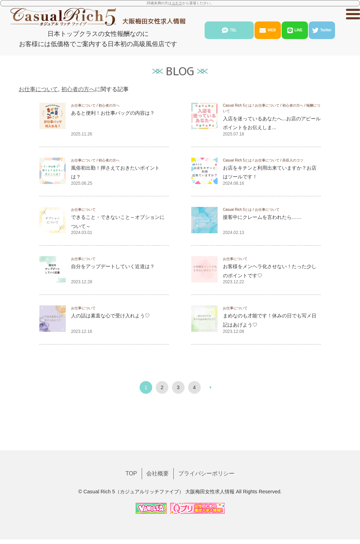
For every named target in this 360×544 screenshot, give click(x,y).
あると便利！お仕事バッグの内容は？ (113, 113)
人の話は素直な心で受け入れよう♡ (110, 315)
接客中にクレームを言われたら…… (262, 217)
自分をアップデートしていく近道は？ (113, 266)
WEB (267, 30)
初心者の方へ (78, 89)
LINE (295, 30)
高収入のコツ (292, 160)
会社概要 (157, 451)
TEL (229, 30)
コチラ (177, 3)
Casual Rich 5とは (237, 105)
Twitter (322, 30)
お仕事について (38, 89)
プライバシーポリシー (206, 451)
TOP (131, 451)
